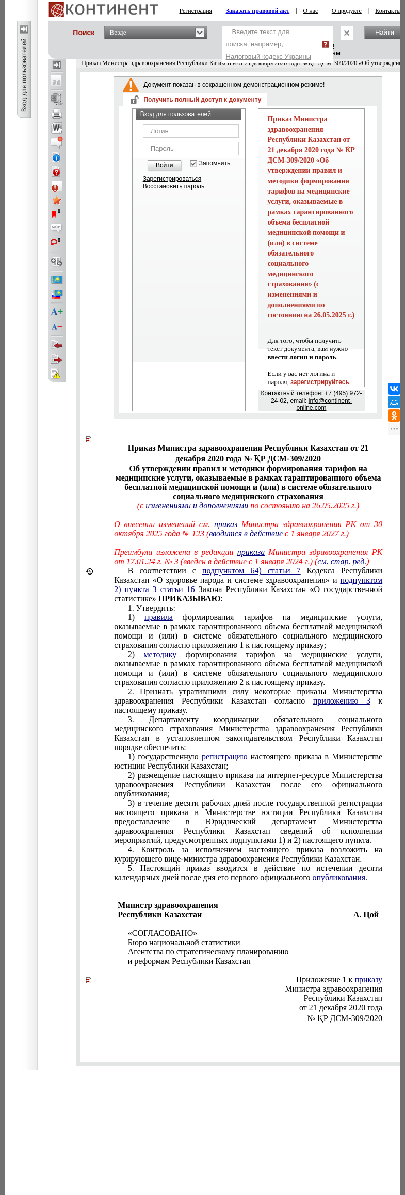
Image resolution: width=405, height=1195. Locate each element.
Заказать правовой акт (258, 10)
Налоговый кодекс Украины (269, 56)
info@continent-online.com (323, 404)
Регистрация (196, 10)
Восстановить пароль (174, 186)
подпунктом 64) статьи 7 (251, 570)
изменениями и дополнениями (196, 505)
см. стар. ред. (341, 561)
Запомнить (214, 163)
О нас (310, 10)
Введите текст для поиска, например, (269, 44)
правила (158, 617)
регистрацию (225, 756)
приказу (368, 979)
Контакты (388, 10)
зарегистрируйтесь (319, 382)
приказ (225, 524)
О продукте (347, 10)
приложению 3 (341, 700)
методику (159, 654)
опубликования (339, 877)
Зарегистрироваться (172, 178)
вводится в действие (246, 533)
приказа (251, 552)
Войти (164, 165)
